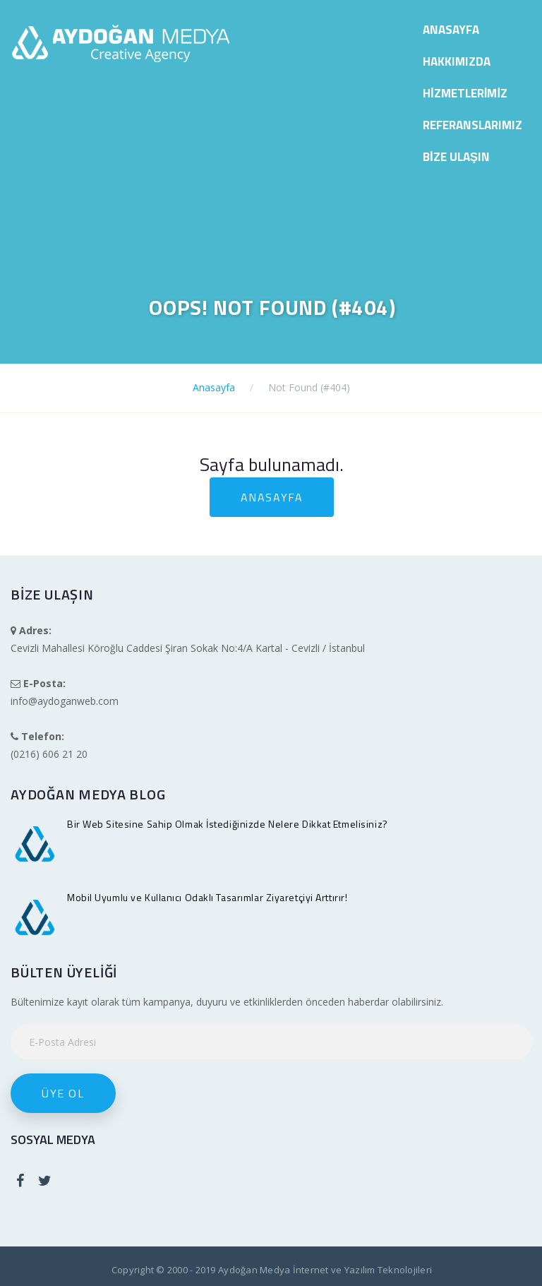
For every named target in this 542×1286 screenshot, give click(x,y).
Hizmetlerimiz (465, 93)
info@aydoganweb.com (65, 701)
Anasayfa (451, 29)
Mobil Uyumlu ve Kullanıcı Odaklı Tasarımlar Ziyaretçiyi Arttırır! (207, 897)
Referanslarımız (472, 125)
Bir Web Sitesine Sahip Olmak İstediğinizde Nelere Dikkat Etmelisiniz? (227, 823)
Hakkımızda (456, 61)
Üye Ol (63, 1093)
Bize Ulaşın (456, 157)
